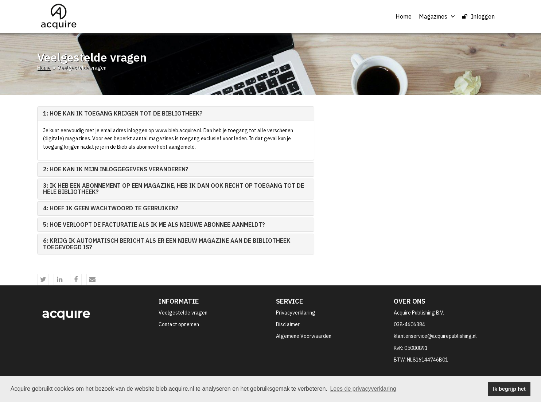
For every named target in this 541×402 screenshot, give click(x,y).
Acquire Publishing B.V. (419, 312)
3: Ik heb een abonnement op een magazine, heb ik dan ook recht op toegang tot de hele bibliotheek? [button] (173, 189)
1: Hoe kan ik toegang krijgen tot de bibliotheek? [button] (123, 113)
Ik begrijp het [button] (509, 389)
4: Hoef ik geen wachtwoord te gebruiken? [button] (111, 208)
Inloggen (478, 16)
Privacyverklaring (295, 312)
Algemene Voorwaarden (303, 336)
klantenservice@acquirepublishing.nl (435, 336)
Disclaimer (288, 324)
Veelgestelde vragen (183, 312)
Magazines (437, 16)
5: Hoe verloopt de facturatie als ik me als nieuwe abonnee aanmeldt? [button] (154, 224)
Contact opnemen (179, 324)
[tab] (176, 114)
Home (404, 16)
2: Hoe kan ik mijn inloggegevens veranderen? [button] (115, 169)
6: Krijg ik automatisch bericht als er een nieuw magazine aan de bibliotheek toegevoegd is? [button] (167, 244)
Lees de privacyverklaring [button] (363, 389)
